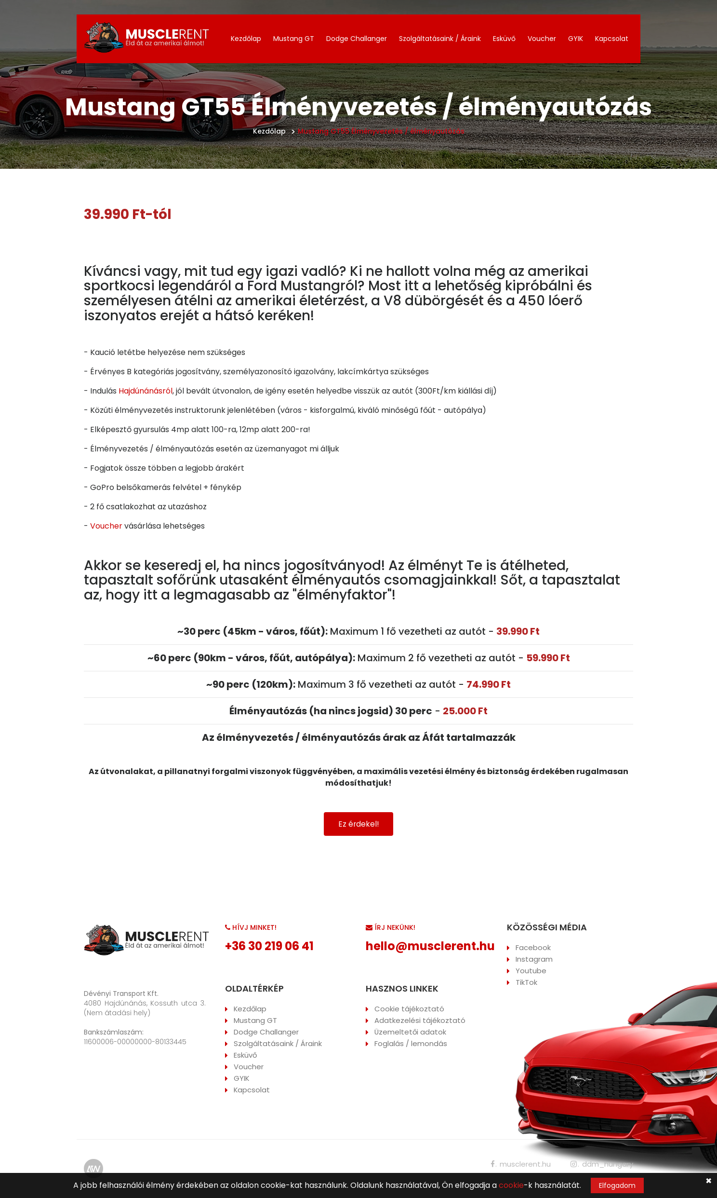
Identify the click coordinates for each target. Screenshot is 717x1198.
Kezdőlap (246, 38)
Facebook (533, 948)
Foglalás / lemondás (410, 1044)
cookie (511, 1185)
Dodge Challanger (356, 38)
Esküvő (504, 38)
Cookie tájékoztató (409, 1009)
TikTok (526, 983)
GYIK (575, 38)
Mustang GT (293, 38)
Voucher (542, 38)
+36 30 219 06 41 (269, 946)
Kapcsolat (611, 38)
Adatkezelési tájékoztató (419, 1021)
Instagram (534, 959)
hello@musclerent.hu (430, 946)
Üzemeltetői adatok (410, 1032)
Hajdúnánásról (146, 390)
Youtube (531, 971)
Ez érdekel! (358, 824)
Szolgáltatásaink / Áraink (440, 38)
